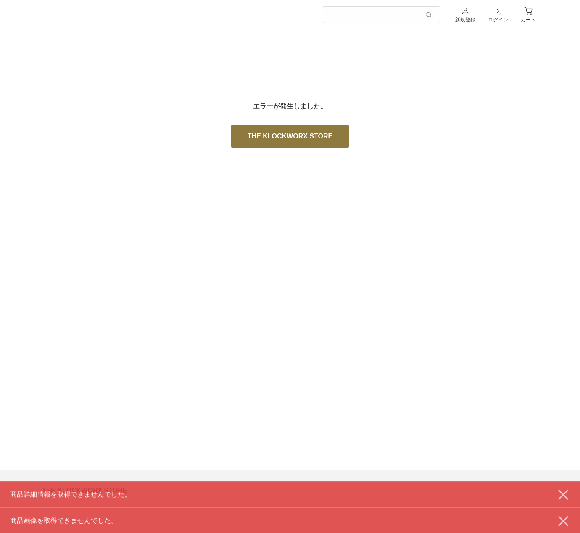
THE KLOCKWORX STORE (290, 136)
